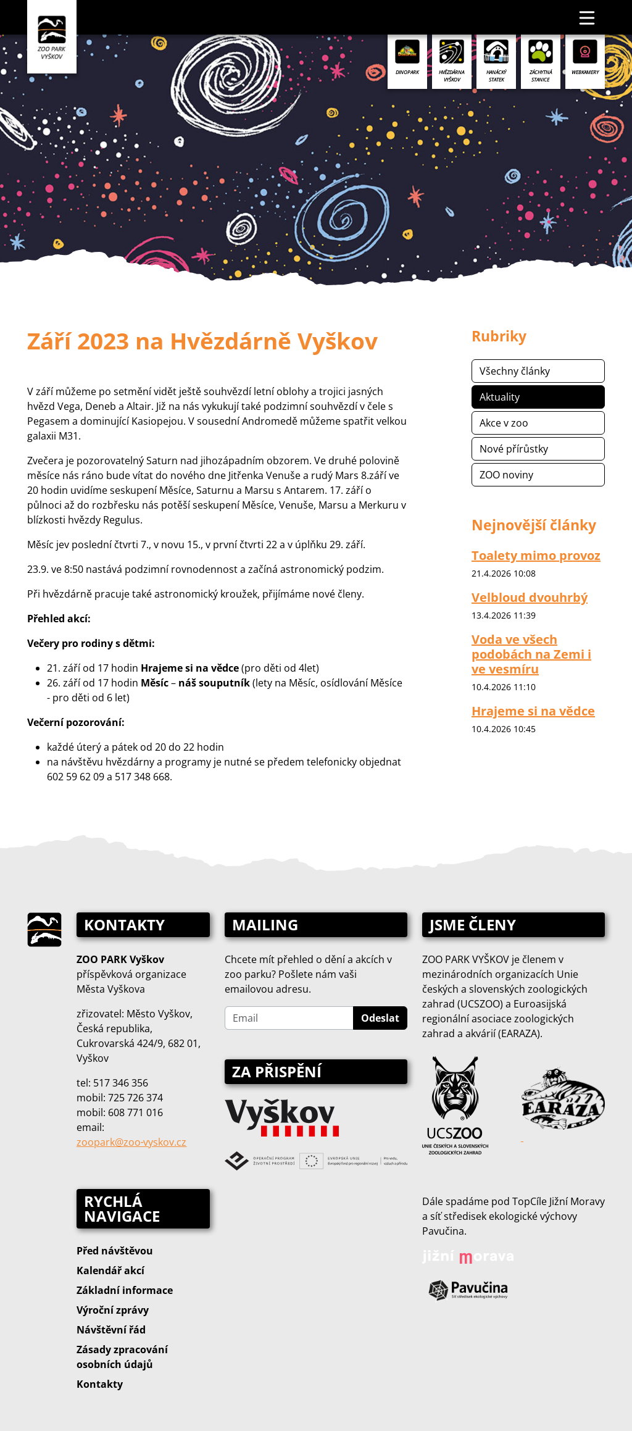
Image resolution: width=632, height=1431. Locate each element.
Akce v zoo (504, 423)
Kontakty (100, 1384)
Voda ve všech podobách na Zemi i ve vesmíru (531, 654)
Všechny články (515, 371)
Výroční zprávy (113, 1310)
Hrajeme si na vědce (533, 711)
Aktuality (500, 397)
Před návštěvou (115, 1251)
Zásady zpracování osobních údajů (122, 1357)
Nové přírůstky (514, 449)
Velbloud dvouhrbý (530, 597)
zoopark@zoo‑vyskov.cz (131, 1142)
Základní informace (125, 1290)
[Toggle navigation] (587, 17)
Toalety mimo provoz (536, 555)
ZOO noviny (506, 475)
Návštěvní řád (111, 1330)
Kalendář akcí (110, 1270)
